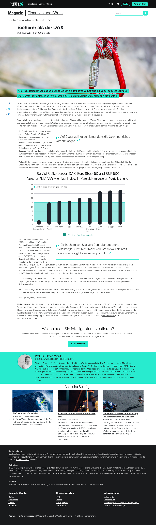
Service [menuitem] (111, 4)
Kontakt (21, 516)
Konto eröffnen (78, 344)
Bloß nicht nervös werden (25, 413)
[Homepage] (16, 4)
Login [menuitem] (125, 4)
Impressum (31, 516)
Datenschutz (109, 500)
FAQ (58, 497)
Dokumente (109, 497)
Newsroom (13, 500)
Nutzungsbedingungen (27, 319)
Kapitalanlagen (15, 451)
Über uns (12, 516)
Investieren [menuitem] (32, 4)
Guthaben (13, 465)
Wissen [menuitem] (49, 4)
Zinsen (59, 500)
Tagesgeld (45, 468)
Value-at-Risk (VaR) (30, 146)
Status (11, 497)
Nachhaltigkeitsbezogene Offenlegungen (121, 503)
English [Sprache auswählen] (118, 4)
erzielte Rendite (121, 123)
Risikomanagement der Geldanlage (32, 109)
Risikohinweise (108, 316)
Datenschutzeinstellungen (115, 506)
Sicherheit (12, 506)
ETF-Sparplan (62, 503)
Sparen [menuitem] (41, 4)
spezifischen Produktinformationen (23, 457)
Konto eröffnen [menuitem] (140, 4)
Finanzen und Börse (45, 13)
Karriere (11, 503)
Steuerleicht (61, 506)
